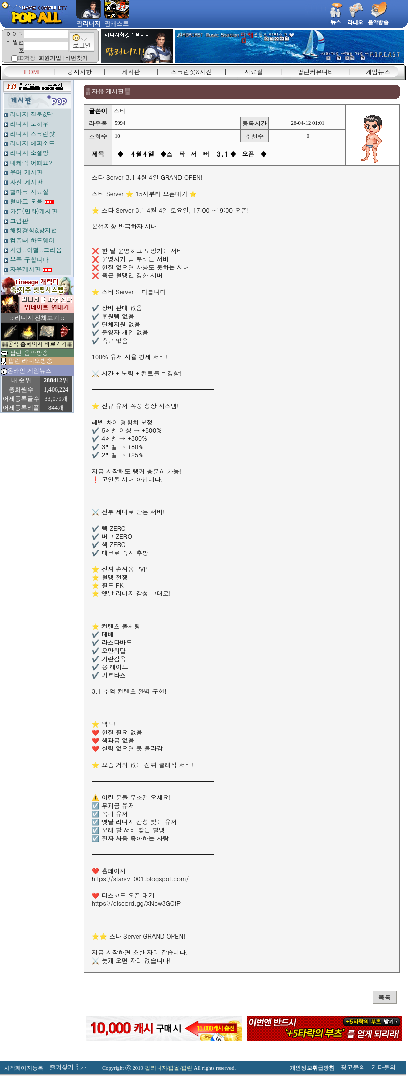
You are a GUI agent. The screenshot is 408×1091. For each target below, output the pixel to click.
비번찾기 (76, 58)
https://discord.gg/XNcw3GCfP (136, 903)
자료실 (253, 71)
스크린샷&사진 (191, 71)
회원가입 (50, 58)
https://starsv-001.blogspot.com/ (140, 878)
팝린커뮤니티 (315, 71)
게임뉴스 (378, 71)
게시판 (131, 71)
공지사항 (79, 71)
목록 (384, 997)
